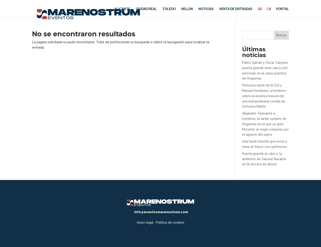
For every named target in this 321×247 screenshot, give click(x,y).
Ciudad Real (146, 9)
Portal (282, 9)
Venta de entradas (235, 9)
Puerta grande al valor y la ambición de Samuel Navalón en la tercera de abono (264, 159)
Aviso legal (145, 222)
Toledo (169, 9)
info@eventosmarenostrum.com (161, 212)
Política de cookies (170, 222)
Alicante (122, 9)
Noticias (206, 9)
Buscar (281, 35)
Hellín (187, 9)
